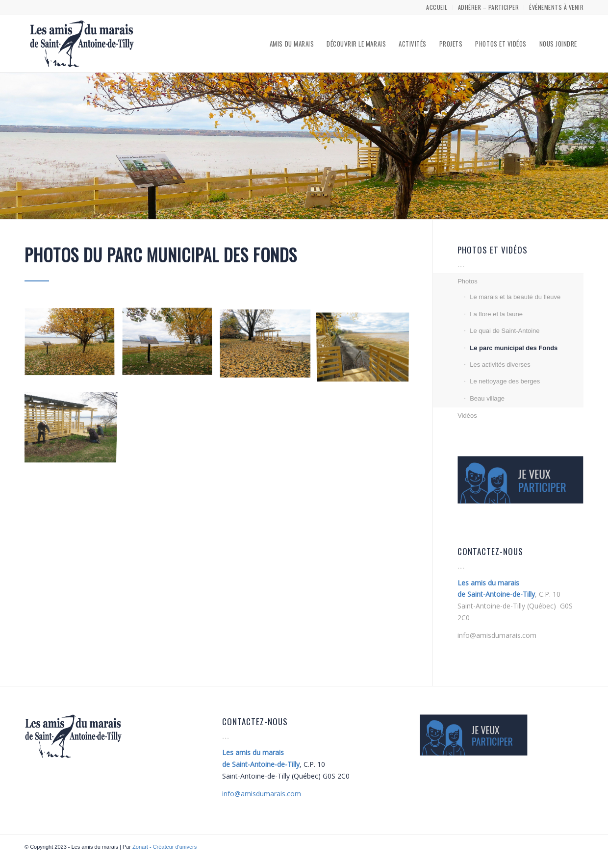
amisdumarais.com (261, 793)
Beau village (487, 398)
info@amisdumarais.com (496, 635)
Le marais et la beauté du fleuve (515, 297)
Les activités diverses (500, 364)
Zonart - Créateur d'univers (164, 847)
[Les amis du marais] (82, 43)
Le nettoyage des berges (505, 381)
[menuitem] (437, 7)
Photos (467, 281)
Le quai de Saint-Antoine (504, 330)
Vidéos (467, 415)
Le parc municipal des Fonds (513, 348)
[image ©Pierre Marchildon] (73, 346)
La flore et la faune (496, 314)
